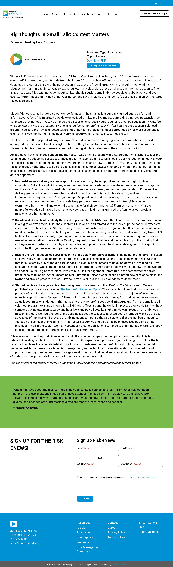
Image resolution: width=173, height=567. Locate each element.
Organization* (131, 463)
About (46, 14)
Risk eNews (84, 532)
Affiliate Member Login (154, 13)
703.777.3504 (18, 538)
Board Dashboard (150, 531)
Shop (115, 14)
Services (56, 14)
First (78, 458)
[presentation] (95, 487)
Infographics (85, 537)
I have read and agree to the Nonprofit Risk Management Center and (117, 477)
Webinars (83, 541)
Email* (127, 448)
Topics (67, 14)
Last (100, 458)
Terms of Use (116, 537)
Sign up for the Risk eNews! (103, 65)
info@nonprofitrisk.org (25, 542)
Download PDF (96, 60)
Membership (94, 14)
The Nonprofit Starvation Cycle (80, 289)
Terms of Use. (149, 477)
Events (106, 14)
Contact (158, 3)
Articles (82, 527)
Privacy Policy (135, 477)
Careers (113, 527)
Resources (79, 14)
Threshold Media (118, 563)
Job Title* (85, 463)
